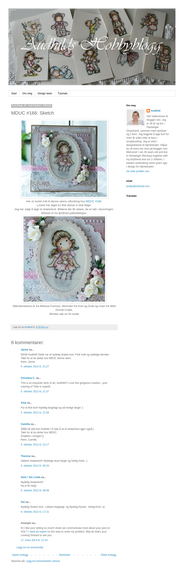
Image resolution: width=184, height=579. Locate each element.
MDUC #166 (93, 201)
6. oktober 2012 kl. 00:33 (35, 465)
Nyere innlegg (20, 554)
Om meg (27, 93)
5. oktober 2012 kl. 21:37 (35, 391)
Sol (23, 501)
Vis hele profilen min (137, 171)
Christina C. (28, 378)
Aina (23, 402)
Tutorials (63, 93)
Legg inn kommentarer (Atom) (43, 561)
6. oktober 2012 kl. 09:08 (35, 490)
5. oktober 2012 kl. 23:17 (35, 444)
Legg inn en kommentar (29, 547)
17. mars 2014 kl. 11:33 (34, 540)
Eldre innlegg (108, 554)
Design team (45, 93)
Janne (24, 349)
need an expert (38, 531)
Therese (26, 456)
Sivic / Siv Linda (30, 477)
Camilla (25, 424)
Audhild (155, 110)
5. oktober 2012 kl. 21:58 (35, 412)
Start (14, 93)
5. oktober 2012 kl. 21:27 (35, 366)
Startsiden (64, 554)
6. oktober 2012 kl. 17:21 (35, 511)
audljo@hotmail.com (138, 186)
